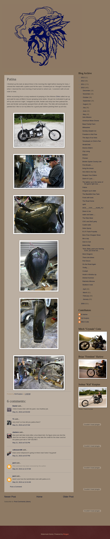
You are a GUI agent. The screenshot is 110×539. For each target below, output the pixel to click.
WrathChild (86, 144)
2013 (83, 77)
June (85, 111)
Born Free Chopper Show (91, 235)
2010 (83, 88)
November (87, 94)
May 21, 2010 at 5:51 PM (21, 443)
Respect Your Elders (89, 175)
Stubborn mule (87, 285)
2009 (83, 304)
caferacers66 (17, 450)
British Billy (86, 245)
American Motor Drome (90, 121)
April (84, 289)
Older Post (68, 496)
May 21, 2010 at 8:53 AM (21, 412)
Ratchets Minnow (88, 281)
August (85, 104)
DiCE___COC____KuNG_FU (92, 208)
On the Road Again (89, 264)
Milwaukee (86, 127)
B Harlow (84, 314)
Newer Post (10, 496)
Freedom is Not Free (89, 134)
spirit (84, 204)
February (86, 296)
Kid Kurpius (85, 318)
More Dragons (87, 254)
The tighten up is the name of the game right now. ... (92, 183)
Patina (84, 187)
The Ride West (87, 218)
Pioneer (85, 158)
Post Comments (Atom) (22, 502)
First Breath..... (87, 165)
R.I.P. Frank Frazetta (89, 232)
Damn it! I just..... (88, 179)
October (86, 97)
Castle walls (86, 225)
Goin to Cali (86, 242)
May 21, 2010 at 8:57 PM (21, 456)
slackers (15, 432)
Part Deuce (86, 261)
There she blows (88, 257)
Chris (58, 96)
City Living (86, 151)
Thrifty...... (85, 268)
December (87, 90)
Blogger (66, 534)
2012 (83, 81)
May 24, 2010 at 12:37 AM (21, 469)
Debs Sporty (86, 228)
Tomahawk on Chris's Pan (91, 141)
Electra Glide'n (87, 148)
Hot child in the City (89, 172)
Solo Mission (86, 117)
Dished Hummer (88, 278)
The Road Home (88, 201)
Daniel (14, 406)
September (87, 101)
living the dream (88, 168)
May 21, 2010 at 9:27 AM (21, 425)
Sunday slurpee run (89, 131)
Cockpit (85, 271)
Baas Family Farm (88, 124)
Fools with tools (87, 197)
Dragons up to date (89, 191)
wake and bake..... (88, 215)
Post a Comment (16, 487)
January (86, 299)
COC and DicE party (89, 221)
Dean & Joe (86, 211)
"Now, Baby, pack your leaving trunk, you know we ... (93, 250)
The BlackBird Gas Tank (90, 194)
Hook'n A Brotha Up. (89, 274)
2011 (83, 84)
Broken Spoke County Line (91, 161)
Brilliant (85, 155)
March (85, 292)
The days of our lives (89, 138)
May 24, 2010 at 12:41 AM (21, 482)
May (84, 114)
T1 (13, 419)
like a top (85, 238)
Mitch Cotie (85, 322)
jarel (14, 463)
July (84, 107)
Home (39, 496)
